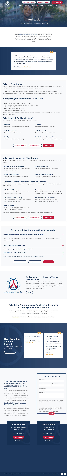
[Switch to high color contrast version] (62, 474)
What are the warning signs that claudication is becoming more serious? (23, 256)
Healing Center (51, 5)
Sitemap (57, 474)
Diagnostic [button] (35, 5)
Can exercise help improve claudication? (14, 252)
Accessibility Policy (43, 474)
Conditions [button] (27, 5)
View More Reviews (10, 352)
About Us (29, 292)
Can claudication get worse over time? (14, 245)
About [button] (21, 5)
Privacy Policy (51, 474)
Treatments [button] (42, 5)
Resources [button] (59, 5)
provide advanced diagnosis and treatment (27, 34)
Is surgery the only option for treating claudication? (18, 249)
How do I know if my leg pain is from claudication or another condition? (23, 234)
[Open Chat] (65, 474)
